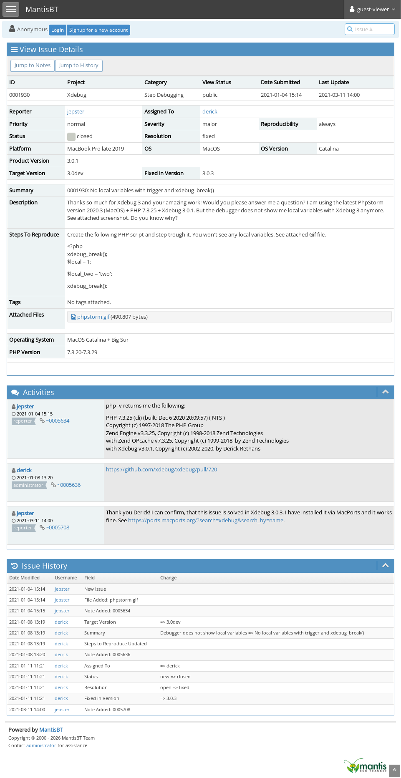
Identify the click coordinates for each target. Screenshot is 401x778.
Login (57, 29)
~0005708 (57, 527)
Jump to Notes (32, 65)
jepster (75, 111)
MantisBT (51, 729)
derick (209, 111)
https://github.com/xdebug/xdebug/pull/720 (161, 469)
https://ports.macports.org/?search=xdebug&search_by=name (205, 520)
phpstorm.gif (93, 316)
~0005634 (57, 420)
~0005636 (69, 484)
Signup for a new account (98, 29)
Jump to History (78, 65)
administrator (41, 745)
